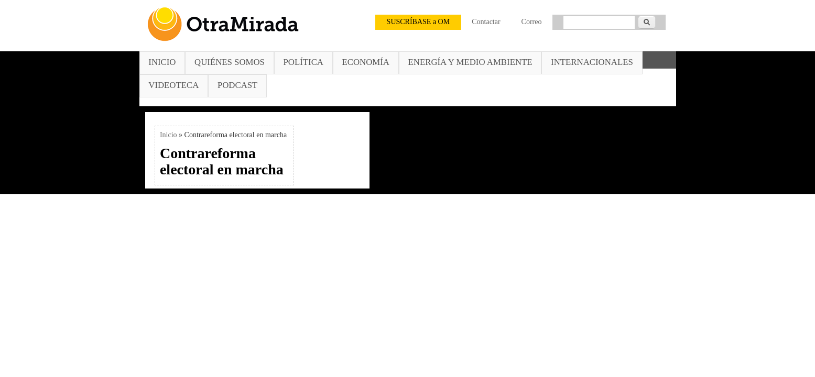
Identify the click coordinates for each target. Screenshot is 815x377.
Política (303, 62)
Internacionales (592, 62)
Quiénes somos (229, 62)
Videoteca (173, 85)
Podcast (237, 85)
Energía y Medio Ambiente (470, 62)
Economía (365, 62)
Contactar (486, 22)
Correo (531, 22)
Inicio (162, 62)
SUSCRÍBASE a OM (418, 22)
